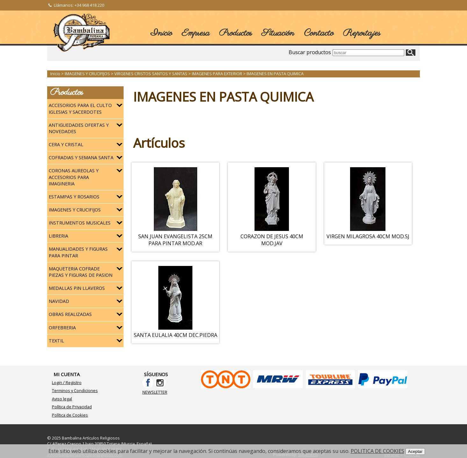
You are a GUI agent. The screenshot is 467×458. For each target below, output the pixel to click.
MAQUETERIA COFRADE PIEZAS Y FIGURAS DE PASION (80, 272)
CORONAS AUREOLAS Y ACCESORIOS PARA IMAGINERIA (73, 177)
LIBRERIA (58, 236)
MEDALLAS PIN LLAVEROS (77, 288)
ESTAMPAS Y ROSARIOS (74, 197)
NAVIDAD (59, 301)
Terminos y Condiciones (75, 390)
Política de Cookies (70, 415)
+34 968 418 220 (89, 5)
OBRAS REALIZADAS (70, 314)
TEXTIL (56, 341)
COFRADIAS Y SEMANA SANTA (81, 157)
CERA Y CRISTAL (66, 144)
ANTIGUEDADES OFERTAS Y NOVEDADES (79, 128)
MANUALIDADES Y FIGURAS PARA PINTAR (78, 252)
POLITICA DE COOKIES (377, 450)
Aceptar (415, 451)
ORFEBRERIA (62, 328)
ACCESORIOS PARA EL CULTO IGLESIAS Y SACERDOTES (80, 108)
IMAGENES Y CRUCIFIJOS (75, 210)
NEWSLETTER (154, 392)
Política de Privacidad (72, 407)
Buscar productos (310, 52)
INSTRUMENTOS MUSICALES (80, 223)
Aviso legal (62, 399)
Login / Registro (67, 382)
